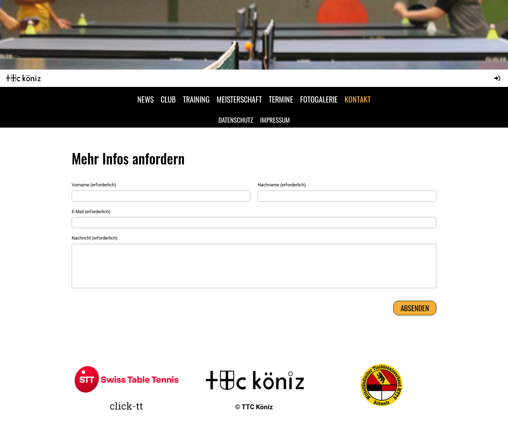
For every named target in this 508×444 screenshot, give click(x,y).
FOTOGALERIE (319, 99)
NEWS (145, 99)
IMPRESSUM (275, 119)
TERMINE (281, 99)
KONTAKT (358, 99)
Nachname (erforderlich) (282, 184)
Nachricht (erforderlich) (95, 238)
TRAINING (196, 99)
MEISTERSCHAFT (239, 99)
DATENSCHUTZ (235, 119)
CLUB (168, 99)
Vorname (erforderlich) (94, 184)
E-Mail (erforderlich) (91, 211)
